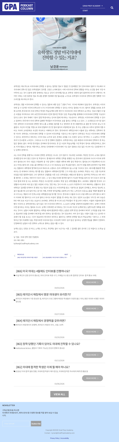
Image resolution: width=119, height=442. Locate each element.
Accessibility (65, 438)
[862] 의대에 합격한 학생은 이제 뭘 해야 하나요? (42, 367)
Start (85, 10)
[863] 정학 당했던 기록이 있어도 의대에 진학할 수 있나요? (48, 344)
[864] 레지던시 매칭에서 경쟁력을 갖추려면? (40, 320)
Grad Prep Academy (93, 6)
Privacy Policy (54, 438)
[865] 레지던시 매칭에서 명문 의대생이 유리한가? (43, 294)
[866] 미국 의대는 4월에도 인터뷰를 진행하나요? (43, 271)
